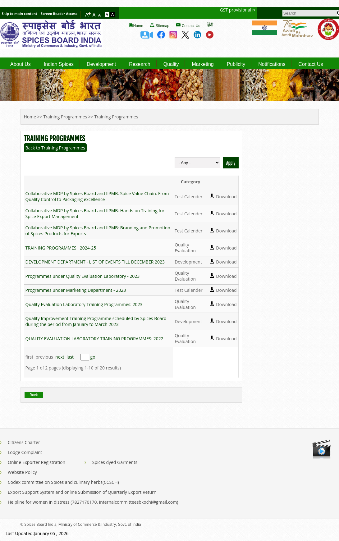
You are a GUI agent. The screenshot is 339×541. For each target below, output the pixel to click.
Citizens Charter (24, 442)
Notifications (271, 64)
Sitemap (162, 26)
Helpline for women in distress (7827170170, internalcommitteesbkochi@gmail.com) (93, 502)
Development (101, 64)
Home (138, 26)
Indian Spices (59, 64)
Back (34, 395)
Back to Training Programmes (55, 148)
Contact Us (191, 26)
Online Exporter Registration (36, 462)
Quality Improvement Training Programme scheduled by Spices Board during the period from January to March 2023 (96, 321)
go (92, 357)
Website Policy (22, 472)
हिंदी (210, 25)
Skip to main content (19, 13)
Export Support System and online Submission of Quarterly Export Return (82, 492)
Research (139, 64)
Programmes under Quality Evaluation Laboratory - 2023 (82, 276)
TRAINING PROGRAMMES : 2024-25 (60, 248)
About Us (20, 64)
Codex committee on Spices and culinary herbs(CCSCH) (63, 482)
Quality (171, 64)
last (70, 357)
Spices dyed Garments (114, 462)
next (59, 357)
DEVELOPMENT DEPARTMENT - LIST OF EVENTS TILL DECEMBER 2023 (95, 262)
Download (226, 196)
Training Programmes (65, 117)
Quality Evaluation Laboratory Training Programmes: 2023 (84, 304)
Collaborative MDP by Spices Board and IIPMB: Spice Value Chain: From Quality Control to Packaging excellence (97, 196)
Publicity (236, 64)
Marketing (202, 64)
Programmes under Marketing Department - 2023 (75, 290)
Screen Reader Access (59, 13)
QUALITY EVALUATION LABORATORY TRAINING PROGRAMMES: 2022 (94, 339)
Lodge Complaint (25, 452)
